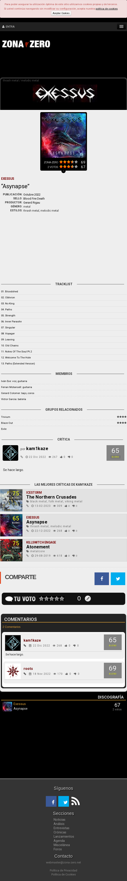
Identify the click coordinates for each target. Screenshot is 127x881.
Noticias (59, 819)
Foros (58, 849)
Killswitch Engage (41, 542)
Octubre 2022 (31, 194)
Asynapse (36, 522)
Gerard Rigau (31, 202)
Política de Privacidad (63, 870)
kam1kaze (32, 640)
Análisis (59, 824)
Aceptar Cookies (61, 13)
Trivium (5, 416)
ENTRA (8, 26)
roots (28, 669)
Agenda (59, 841)
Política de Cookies (63, 874)
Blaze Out (7, 422)
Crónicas (60, 832)
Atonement (38, 547)
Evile (3, 428)
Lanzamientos (64, 836)
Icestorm (34, 492)
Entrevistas (61, 828)
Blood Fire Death (34, 198)
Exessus (32, 517)
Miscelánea (62, 845)
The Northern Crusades (51, 497)
